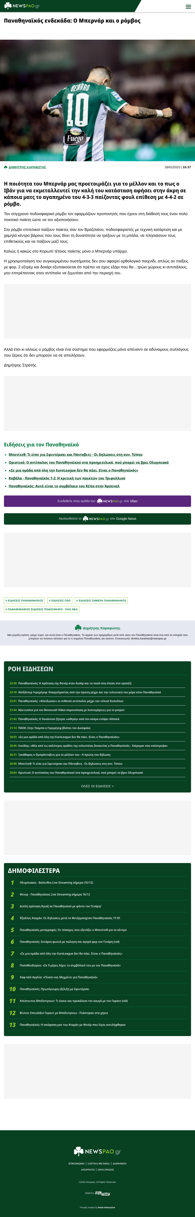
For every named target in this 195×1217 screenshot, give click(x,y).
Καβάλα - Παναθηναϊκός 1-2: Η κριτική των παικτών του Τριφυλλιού (67, 478)
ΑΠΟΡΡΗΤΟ (88, 1170)
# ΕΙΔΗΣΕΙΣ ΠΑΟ (59, 600)
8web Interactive (106, 1207)
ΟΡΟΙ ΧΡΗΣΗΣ (106, 1170)
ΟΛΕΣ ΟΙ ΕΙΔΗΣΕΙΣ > (97, 786)
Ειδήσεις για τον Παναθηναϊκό (41, 444)
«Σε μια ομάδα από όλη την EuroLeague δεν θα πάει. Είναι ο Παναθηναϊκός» (73, 470)
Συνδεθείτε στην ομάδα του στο (97, 501)
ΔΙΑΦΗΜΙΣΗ (119, 1163)
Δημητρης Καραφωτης (27, 167)
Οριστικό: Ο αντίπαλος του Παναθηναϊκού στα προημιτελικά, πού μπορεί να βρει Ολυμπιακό (89, 462)
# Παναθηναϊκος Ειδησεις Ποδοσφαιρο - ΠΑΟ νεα (41, 609)
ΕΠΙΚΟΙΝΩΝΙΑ (77, 1163)
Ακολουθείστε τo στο (97, 519)
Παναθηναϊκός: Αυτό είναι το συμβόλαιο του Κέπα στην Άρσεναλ (64, 486)
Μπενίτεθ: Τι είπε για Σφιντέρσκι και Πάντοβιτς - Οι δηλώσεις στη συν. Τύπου (76, 454)
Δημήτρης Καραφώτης (101, 628)
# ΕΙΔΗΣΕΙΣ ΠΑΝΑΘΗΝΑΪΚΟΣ (24, 600)
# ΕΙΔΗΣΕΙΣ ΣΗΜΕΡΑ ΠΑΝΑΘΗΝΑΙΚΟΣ (101, 600)
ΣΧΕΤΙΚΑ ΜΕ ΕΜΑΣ (99, 1163)
